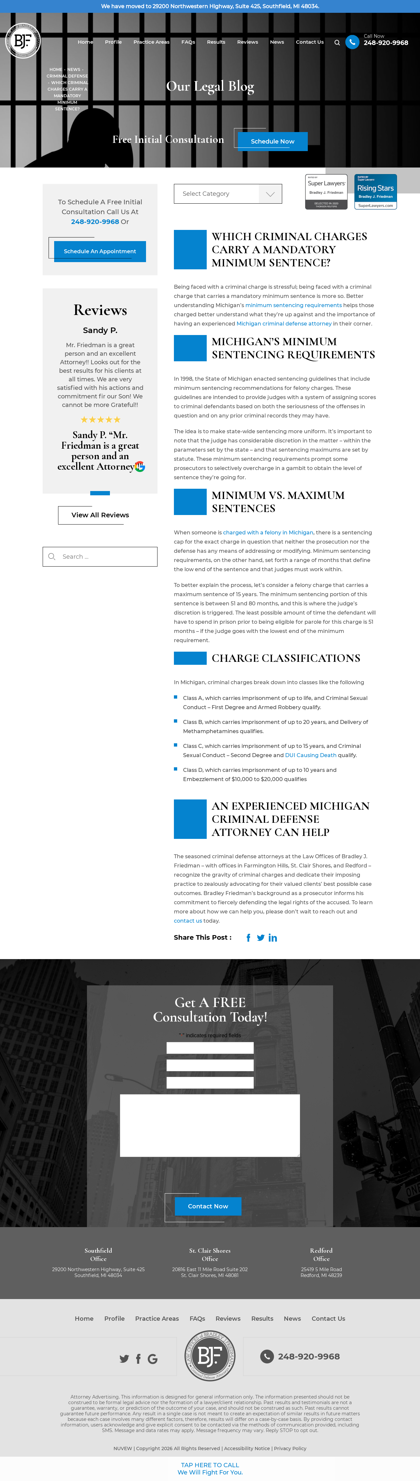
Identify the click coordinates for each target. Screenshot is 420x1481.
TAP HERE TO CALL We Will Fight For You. (210, 1469)
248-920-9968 (386, 43)
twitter (261, 937)
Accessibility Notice (247, 1448)
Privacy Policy (290, 1448)
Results (216, 42)
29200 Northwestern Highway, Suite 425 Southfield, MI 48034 (98, 1272)
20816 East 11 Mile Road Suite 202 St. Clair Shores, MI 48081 (210, 1272)
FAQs (188, 42)
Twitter (124, 1359)
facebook (248, 937)
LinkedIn (273, 937)
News (277, 42)
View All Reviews (100, 515)
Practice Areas (152, 42)
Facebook (139, 1359)
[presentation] (170, 1176)
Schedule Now (273, 141)
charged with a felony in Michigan (268, 532)
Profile (113, 42)
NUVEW (123, 1448)
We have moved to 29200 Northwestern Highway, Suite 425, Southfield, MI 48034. (210, 6)
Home (85, 42)
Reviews (247, 42)
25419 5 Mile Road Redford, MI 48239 (321, 1272)
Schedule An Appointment (100, 251)
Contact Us (310, 42)
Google (153, 1359)
